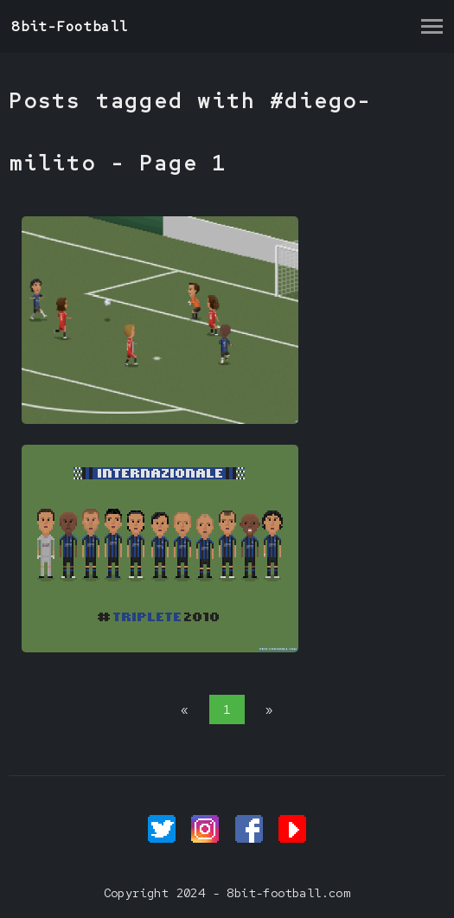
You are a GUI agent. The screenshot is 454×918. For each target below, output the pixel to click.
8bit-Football (69, 26)
